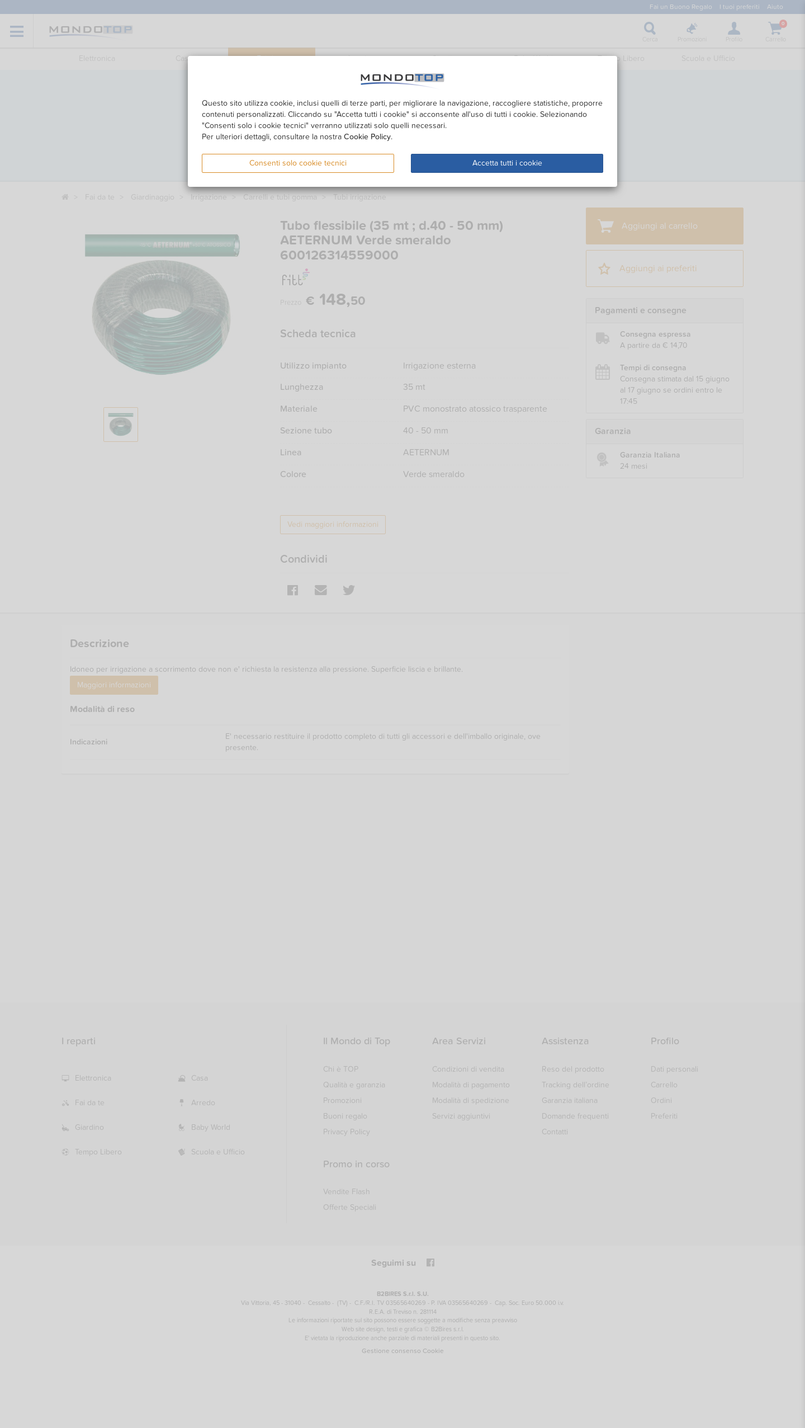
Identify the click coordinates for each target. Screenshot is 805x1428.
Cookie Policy (367, 137)
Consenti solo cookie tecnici (298, 163)
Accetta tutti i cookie (507, 163)
